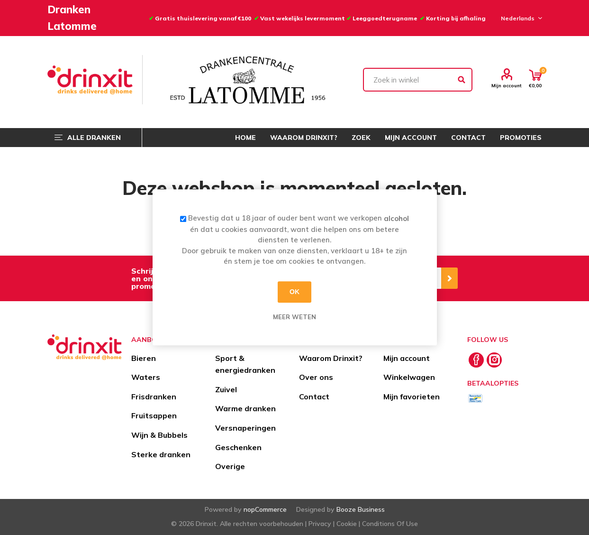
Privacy (319, 523)
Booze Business (360, 509)
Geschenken (238, 447)
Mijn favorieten (411, 396)
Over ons (316, 377)
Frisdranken (153, 396)
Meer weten (294, 317)
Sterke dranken (160, 454)
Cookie (346, 523)
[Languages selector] (520, 18)
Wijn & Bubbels (159, 435)
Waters (145, 377)
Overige (230, 466)
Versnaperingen (245, 428)
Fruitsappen (154, 415)
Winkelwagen (409, 377)
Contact (314, 396)
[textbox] (417, 80)
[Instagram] (494, 360)
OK (294, 291)
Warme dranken (245, 408)
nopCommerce (265, 509)
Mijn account (506, 85)
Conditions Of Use (390, 523)
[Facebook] (476, 360)
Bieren (143, 358)
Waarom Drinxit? (330, 358)
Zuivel (226, 389)
